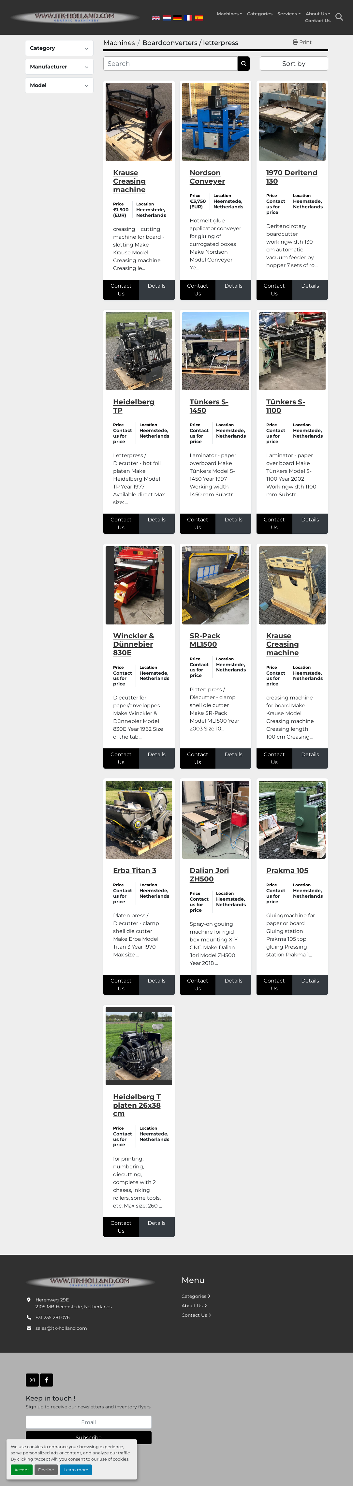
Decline (46, 1469)
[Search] (170, 63)
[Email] (89, 1422)
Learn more (76, 1469)
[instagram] (32, 1380)
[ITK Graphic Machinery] (90, 1282)
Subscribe (89, 1437)
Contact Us (318, 20)
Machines (228, 13)
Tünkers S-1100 (285, 406)
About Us (316, 13)
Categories (259, 13)
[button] (229, 13)
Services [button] (287, 13)
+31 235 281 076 (53, 1317)
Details (157, 286)
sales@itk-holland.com (61, 1328)
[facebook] (46, 1380)
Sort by (293, 64)
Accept (21, 1469)
